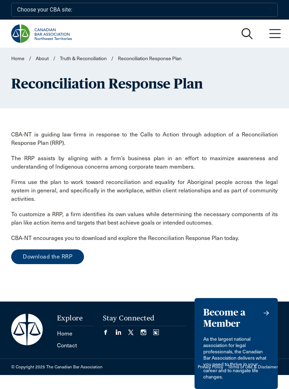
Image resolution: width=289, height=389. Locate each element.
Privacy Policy (210, 367)
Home (17, 59)
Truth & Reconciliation (83, 59)
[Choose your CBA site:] (144, 10)
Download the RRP (47, 256)
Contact (67, 345)
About (42, 59)
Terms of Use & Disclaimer (253, 367)
